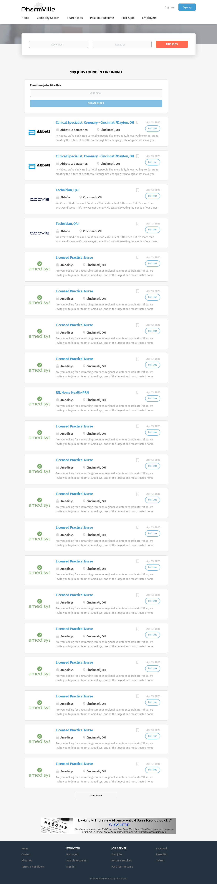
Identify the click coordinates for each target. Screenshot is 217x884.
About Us (26, 860)
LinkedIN (161, 854)
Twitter (160, 860)
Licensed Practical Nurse (74, 258)
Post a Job (72, 854)
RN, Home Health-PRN (72, 393)
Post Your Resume (122, 866)
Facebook (161, 848)
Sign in (169, 7)
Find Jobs (172, 44)
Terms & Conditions (33, 866)
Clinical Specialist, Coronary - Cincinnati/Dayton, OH (95, 123)
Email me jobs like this (45, 85)
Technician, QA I (67, 190)
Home (24, 848)
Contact (26, 854)
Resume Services (121, 860)
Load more (96, 795)
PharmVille (121, 878)
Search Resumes (76, 860)
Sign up (187, 7)
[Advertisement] (185, 138)
